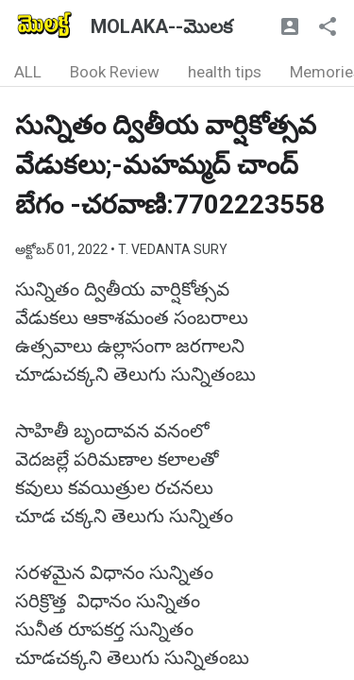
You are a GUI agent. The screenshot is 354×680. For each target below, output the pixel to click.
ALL (28, 71)
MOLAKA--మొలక (161, 26)
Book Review (115, 71)
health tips (224, 71)
